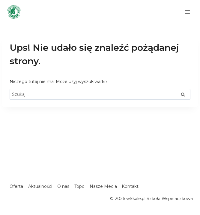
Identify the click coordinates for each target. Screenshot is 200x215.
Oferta (16, 186)
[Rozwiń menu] (187, 11)
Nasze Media (103, 186)
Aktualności (40, 186)
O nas (63, 186)
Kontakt (130, 186)
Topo (79, 186)
